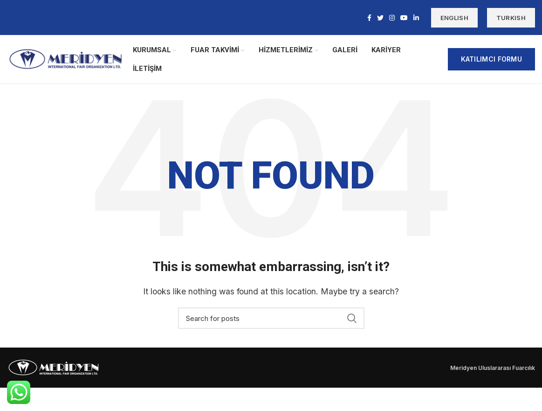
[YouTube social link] (404, 18)
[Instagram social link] (392, 18)
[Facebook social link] (369, 18)
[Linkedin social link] (416, 18)
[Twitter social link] (380, 18)
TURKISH (511, 17)
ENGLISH (454, 17)
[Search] (271, 318)
